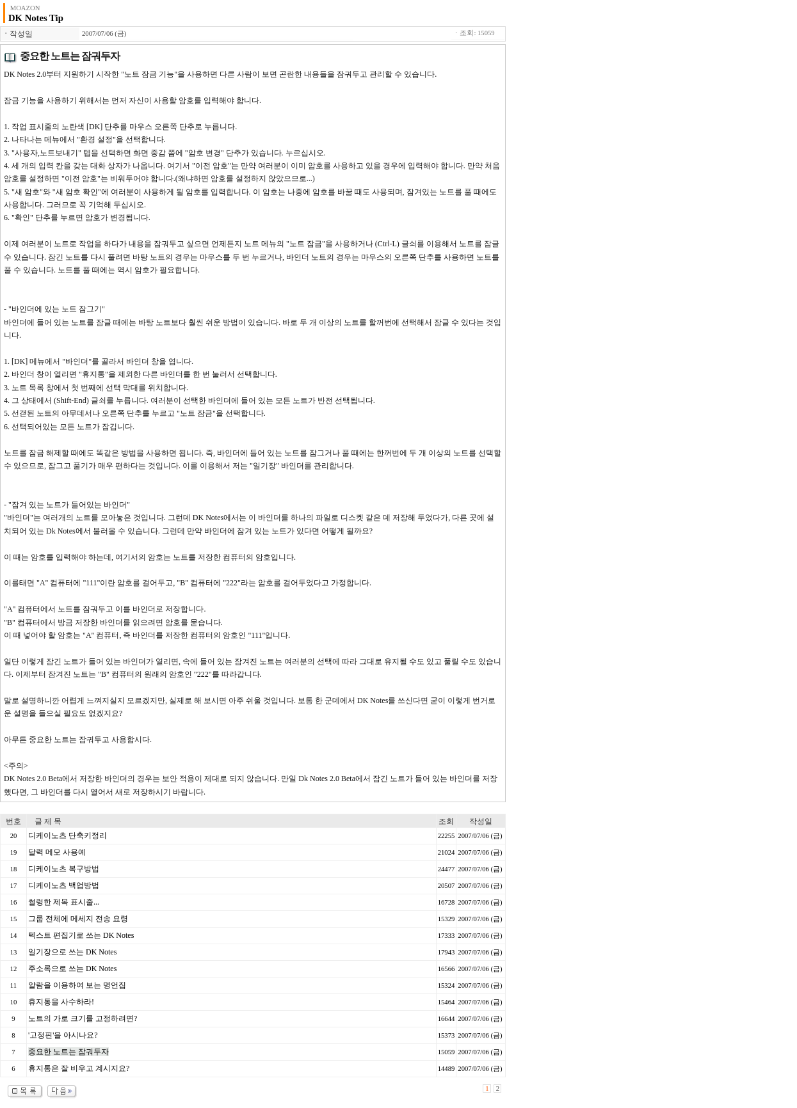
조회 (446, 821)
